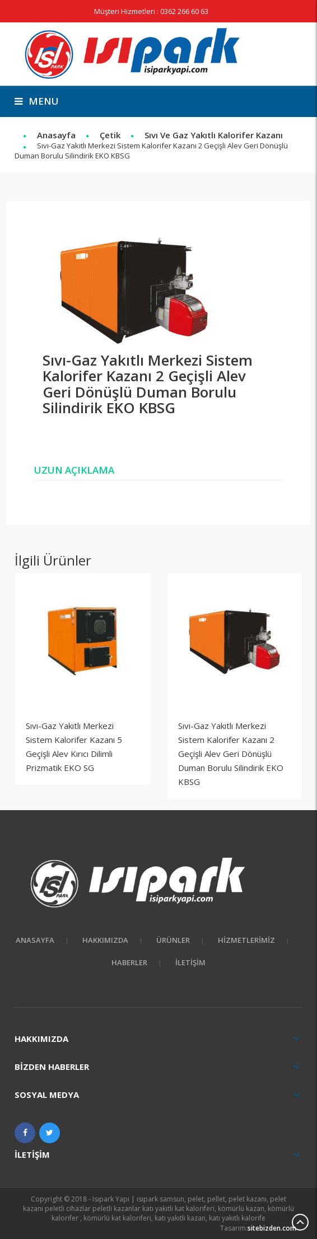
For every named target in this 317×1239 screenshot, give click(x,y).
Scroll (300, 1222)
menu (37, 101)
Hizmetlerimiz (246, 940)
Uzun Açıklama (74, 470)
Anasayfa (56, 135)
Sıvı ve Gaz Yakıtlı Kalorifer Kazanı (213, 135)
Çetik (110, 135)
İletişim (190, 962)
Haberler (129, 962)
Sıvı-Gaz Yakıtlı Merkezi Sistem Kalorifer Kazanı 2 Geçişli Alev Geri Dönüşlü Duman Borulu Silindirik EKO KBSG (230, 753)
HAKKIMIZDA (105, 940)
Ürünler (173, 940)
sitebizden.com (272, 1228)
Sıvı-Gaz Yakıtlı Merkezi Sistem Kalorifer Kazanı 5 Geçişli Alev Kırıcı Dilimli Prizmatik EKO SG (74, 746)
